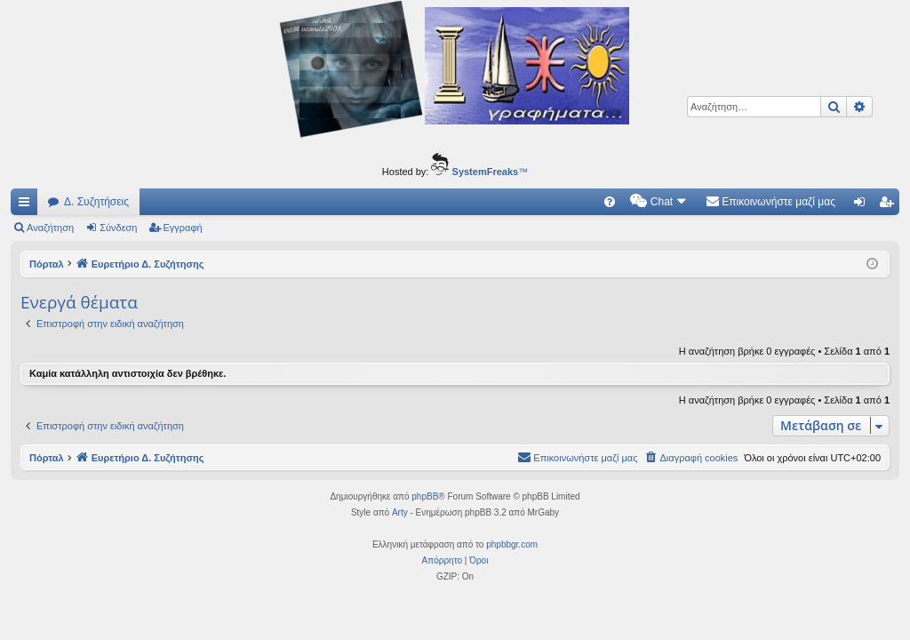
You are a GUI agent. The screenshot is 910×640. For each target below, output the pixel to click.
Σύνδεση (118, 227)
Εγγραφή (183, 227)
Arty (400, 512)
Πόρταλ (46, 264)
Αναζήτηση (50, 227)
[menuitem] (609, 201)
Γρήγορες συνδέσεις (27, 205)
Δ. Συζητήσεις (96, 202)
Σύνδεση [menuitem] (863, 205)
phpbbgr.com (512, 544)
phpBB (424, 496)
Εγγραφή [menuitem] (889, 205)
